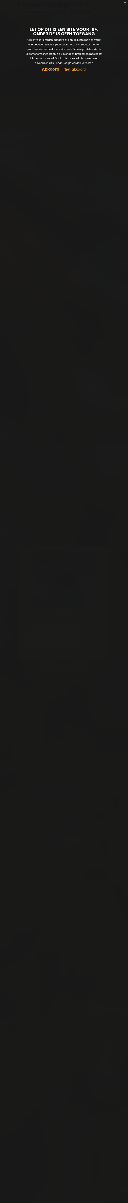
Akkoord (50, 69)
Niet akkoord (74, 69)
